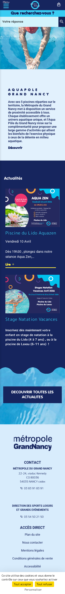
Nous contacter (32, 531)
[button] (61, 22)
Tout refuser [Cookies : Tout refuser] (44, 584)
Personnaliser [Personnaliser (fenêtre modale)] (33, 589)
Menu (6, 2)
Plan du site (32, 523)
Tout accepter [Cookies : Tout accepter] (22, 584)
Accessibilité (32, 555)
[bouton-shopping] (59, 4)
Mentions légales (32, 539)
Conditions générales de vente (32, 547)
